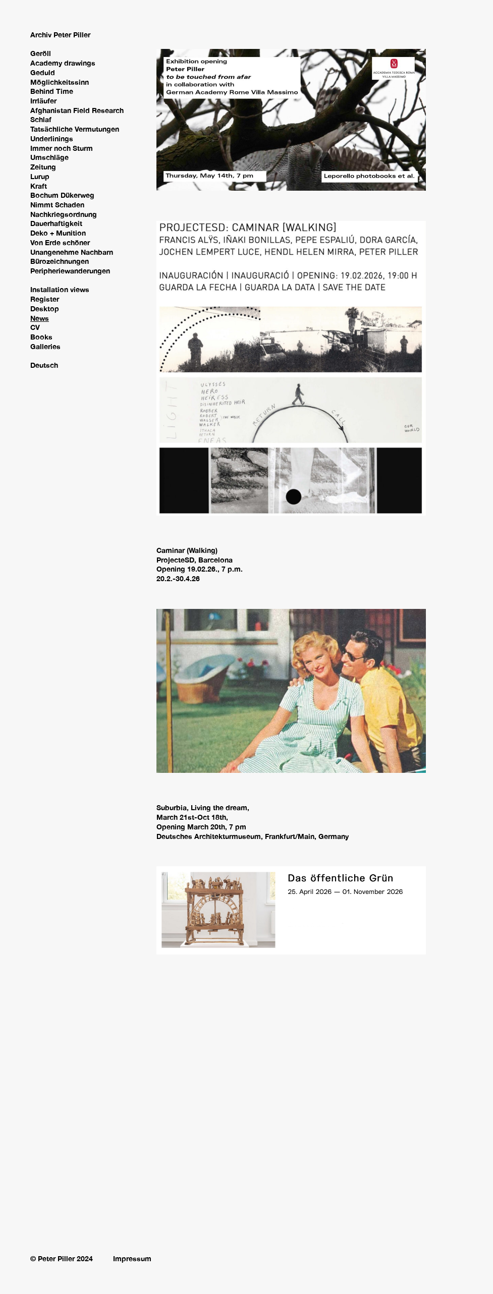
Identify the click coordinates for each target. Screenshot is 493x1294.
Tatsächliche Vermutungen (74, 129)
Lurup (39, 176)
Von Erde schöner (60, 242)
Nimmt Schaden (57, 204)
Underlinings (51, 138)
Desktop (44, 308)
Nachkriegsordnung (63, 214)
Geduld (42, 72)
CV (35, 327)
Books (41, 336)
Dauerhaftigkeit (56, 223)
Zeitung (43, 166)
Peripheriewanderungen (70, 270)
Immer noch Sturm (61, 148)
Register (44, 299)
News (39, 318)
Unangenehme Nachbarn (71, 252)
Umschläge (49, 157)
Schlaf (40, 119)
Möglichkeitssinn (59, 82)
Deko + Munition (58, 233)
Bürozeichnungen (59, 261)
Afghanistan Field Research (77, 110)
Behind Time (51, 91)
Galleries (45, 346)
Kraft (38, 186)
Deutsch (44, 365)
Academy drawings (62, 63)
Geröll (40, 53)
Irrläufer (43, 100)
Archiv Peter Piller (60, 34)
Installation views (59, 289)
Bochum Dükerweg (62, 195)
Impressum (132, 1258)
